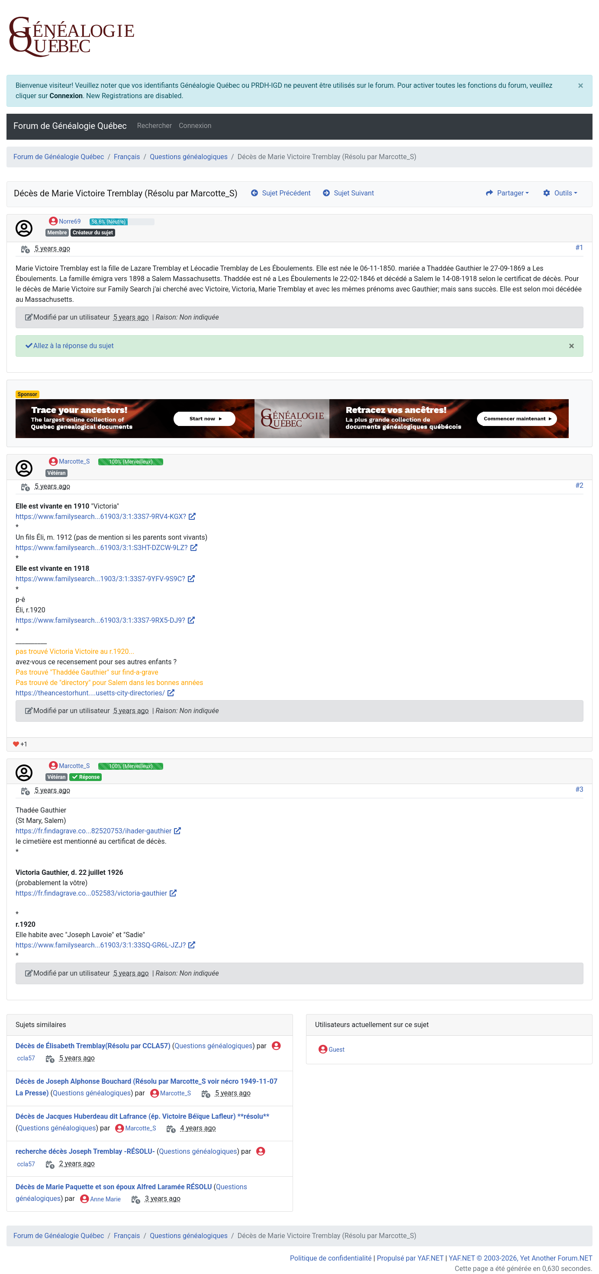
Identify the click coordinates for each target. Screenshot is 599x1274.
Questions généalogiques (189, 157)
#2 (579, 485)
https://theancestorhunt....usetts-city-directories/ (95, 693)
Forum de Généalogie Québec (70, 126)
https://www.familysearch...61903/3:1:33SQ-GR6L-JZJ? (106, 945)
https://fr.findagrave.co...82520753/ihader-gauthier (99, 831)
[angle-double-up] (575, 1247)
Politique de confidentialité (331, 1258)
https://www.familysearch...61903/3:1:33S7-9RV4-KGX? (106, 516)
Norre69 (65, 222)
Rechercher (154, 126)
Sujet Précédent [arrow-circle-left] (280, 193)
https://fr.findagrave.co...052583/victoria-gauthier (96, 893)
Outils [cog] (557, 193)
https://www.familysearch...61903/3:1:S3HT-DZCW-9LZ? (107, 548)
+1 (20, 744)
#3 (579, 789)
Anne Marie (100, 1200)
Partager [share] (504, 193)
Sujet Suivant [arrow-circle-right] (348, 193)
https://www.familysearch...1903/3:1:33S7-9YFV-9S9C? (106, 579)
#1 (579, 247)
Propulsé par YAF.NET (410, 1258)
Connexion (65, 96)
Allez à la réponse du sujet (69, 346)
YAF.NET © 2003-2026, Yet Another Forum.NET (521, 1258)
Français (127, 157)
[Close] (580, 85)
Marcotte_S (69, 462)
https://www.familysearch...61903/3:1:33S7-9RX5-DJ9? (106, 620)
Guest (332, 1050)
